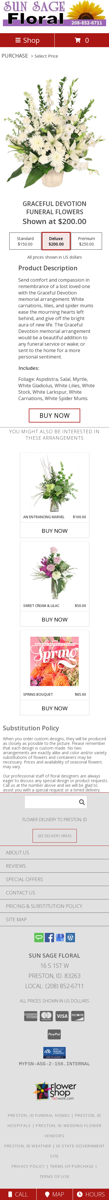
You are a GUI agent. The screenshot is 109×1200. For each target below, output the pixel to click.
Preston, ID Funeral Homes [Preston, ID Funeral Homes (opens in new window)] (39, 1115)
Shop (27, 40)
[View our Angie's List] (39, 940)
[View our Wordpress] (70, 940)
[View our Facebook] (49, 940)
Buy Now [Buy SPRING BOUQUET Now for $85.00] (55, 708)
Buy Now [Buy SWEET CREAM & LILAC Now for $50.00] (55, 619)
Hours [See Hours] (91, 1194)
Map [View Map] (54, 1194)
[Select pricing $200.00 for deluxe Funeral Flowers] (56, 241)
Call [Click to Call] (18, 1194)
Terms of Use (55, 1176)
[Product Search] (55, 802)
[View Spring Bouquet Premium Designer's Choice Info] (54, 661)
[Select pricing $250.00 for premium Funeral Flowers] (86, 241)
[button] (54, 1053)
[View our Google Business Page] (60, 940)
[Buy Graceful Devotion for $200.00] (55, 416)
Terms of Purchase (72, 1166)
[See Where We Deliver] (55, 835)
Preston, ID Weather (27, 1145)
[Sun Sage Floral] (54, 24)
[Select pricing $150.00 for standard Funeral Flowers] (25, 241)
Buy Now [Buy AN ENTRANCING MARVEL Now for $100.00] (55, 531)
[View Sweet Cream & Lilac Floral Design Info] (54, 572)
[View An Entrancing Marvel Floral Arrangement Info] (54, 483)
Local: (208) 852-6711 (54, 986)
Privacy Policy (28, 1166)
